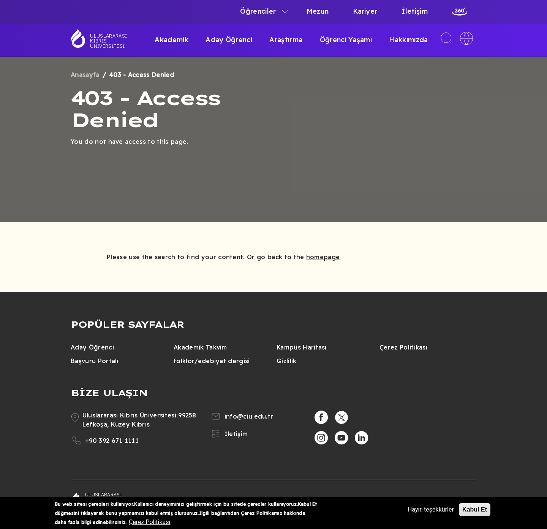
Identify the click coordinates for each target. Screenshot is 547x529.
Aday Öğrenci (229, 39)
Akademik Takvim (200, 347)
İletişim (415, 11)
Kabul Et (474, 509)
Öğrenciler (258, 11)
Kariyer (365, 11)
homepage (323, 257)
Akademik (171, 39)
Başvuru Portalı (95, 361)
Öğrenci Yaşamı (346, 39)
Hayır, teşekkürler (431, 509)
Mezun (318, 11)
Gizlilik (287, 361)
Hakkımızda (408, 39)
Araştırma (285, 39)
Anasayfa (85, 75)
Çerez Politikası (403, 347)
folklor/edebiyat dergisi (212, 361)
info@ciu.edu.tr (249, 416)
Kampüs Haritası (302, 347)
